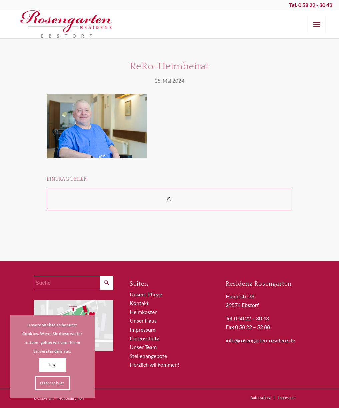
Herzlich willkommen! (154, 364)
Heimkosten (144, 312)
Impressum (142, 329)
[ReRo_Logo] (66, 24)
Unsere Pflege (146, 294)
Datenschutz (144, 338)
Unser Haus (143, 320)
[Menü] (317, 24)
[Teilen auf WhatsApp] (169, 199)
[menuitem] (317, 24)
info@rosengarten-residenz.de (260, 340)
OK (52, 364)
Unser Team (143, 347)
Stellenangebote (148, 356)
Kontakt (139, 303)
